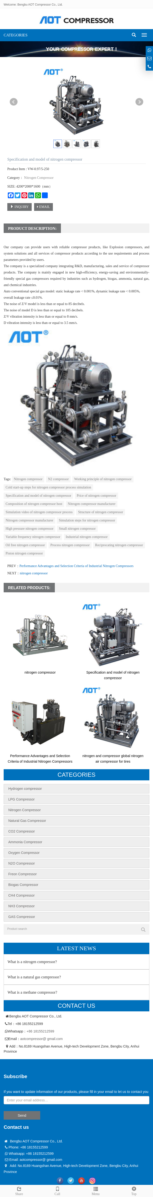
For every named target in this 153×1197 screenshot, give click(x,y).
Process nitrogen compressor (70, 545)
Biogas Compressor (23, 885)
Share (19, 1190)
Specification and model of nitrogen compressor (38, 495)
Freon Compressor (22, 874)
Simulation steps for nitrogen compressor (87, 520)
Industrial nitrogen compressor (87, 537)
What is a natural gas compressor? (34, 977)
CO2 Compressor (21, 831)
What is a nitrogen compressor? (32, 962)
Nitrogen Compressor (38, 178)
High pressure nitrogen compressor (29, 528)
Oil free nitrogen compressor (25, 545)
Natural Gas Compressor (27, 821)
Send (22, 1115)
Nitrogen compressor (28, 479)
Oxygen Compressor (23, 853)
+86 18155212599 (40, 1031)
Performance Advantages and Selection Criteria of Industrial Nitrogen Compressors (76, 566)
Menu (95, 1190)
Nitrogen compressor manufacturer (91, 504)
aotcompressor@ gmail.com (41, 1039)
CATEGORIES (16, 35)
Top (134, 1190)
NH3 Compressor (21, 906)
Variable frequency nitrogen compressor (33, 537)
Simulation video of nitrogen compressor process (39, 512)
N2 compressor (58, 479)
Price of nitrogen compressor (96, 495)
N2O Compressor (21, 863)
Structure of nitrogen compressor (100, 512)
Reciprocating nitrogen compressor (119, 545)
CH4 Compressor (21, 895)
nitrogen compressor (34, 573)
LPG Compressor (21, 799)
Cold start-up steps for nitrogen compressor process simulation (48, 487)
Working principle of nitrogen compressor (103, 479)
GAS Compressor (21, 917)
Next (139, 102)
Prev (14, 102)
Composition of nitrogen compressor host (34, 504)
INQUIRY (19, 207)
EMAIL (43, 207)
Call (57, 1190)
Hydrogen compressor (25, 789)
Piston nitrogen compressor (24, 553)
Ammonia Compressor (25, 842)
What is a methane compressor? (32, 992)
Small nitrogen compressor (77, 528)
